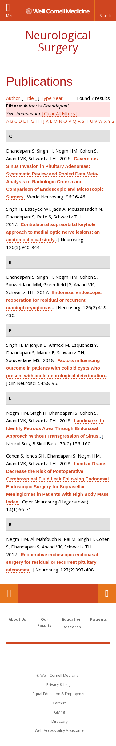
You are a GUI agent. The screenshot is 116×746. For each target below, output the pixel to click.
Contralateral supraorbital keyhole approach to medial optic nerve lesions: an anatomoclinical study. (53, 232)
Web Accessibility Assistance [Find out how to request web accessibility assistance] (59, 730)
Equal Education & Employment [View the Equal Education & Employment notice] (60, 693)
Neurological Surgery (58, 41)
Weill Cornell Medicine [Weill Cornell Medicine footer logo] (58, 653)
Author (13, 98)
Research (71, 627)
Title (29, 98)
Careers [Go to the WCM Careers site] (59, 703)
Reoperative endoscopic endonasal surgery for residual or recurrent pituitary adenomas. (52, 562)
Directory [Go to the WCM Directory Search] (59, 721)
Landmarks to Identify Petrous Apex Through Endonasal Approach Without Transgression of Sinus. (55, 428)
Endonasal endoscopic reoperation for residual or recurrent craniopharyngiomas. (54, 300)
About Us (17, 619)
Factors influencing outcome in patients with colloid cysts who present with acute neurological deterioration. (56, 368)
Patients (98, 619)
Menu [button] (11, 15)
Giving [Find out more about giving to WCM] (59, 712)
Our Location (9, 593)
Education (72, 619)
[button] (105, 10)
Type (46, 98)
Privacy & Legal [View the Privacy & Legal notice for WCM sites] (59, 684)
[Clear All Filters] (59, 113)
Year (58, 98)
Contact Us (107, 593)
